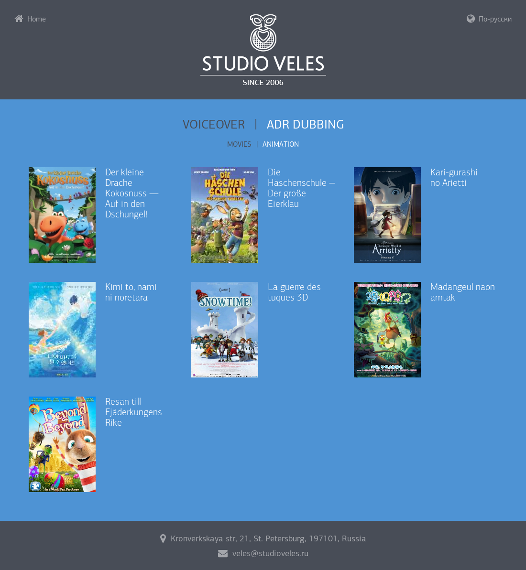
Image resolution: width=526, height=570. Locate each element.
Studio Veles (263, 49)
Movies (239, 144)
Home (30, 18)
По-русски (489, 18)
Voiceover (214, 124)
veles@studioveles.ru (263, 553)
